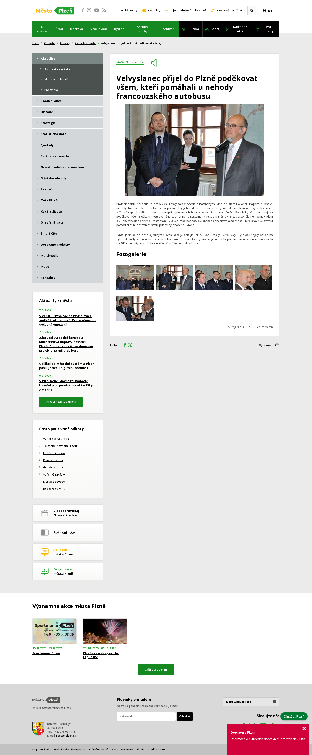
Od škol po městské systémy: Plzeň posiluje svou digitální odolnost (66, 366)
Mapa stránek (40, 749)
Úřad (59, 29)
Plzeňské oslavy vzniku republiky (101, 655)
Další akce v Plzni (156, 669)
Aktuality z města (85, 43)
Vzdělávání (98, 29)
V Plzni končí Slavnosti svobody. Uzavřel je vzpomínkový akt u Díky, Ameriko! (66, 385)
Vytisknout (266, 345)
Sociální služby (143, 29)
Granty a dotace (54, 467)
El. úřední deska (54, 453)
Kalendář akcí (240, 29)
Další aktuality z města (61, 402)
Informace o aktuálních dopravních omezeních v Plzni (268, 739)
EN (270, 10)
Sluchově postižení (229, 10)
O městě (42, 29)
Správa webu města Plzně (128, 749)
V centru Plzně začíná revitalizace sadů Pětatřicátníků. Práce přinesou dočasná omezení (67, 320)
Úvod (35, 43)
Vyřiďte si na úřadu (56, 439)
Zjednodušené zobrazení (188, 10)
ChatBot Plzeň (294, 716)
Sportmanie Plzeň (46, 653)
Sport (215, 29)
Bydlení (119, 29)
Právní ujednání (98, 749)
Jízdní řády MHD (54, 489)
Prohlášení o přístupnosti (69, 749)
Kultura (193, 29)
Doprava (76, 29)
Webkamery (129, 10)
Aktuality (65, 43)
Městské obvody (54, 482)
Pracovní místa (53, 460)
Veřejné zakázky (54, 474)
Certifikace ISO (157, 749)
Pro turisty (268, 29)
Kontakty (154, 10)
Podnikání (168, 29)
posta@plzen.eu (66, 735)
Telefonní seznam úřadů (60, 446)
